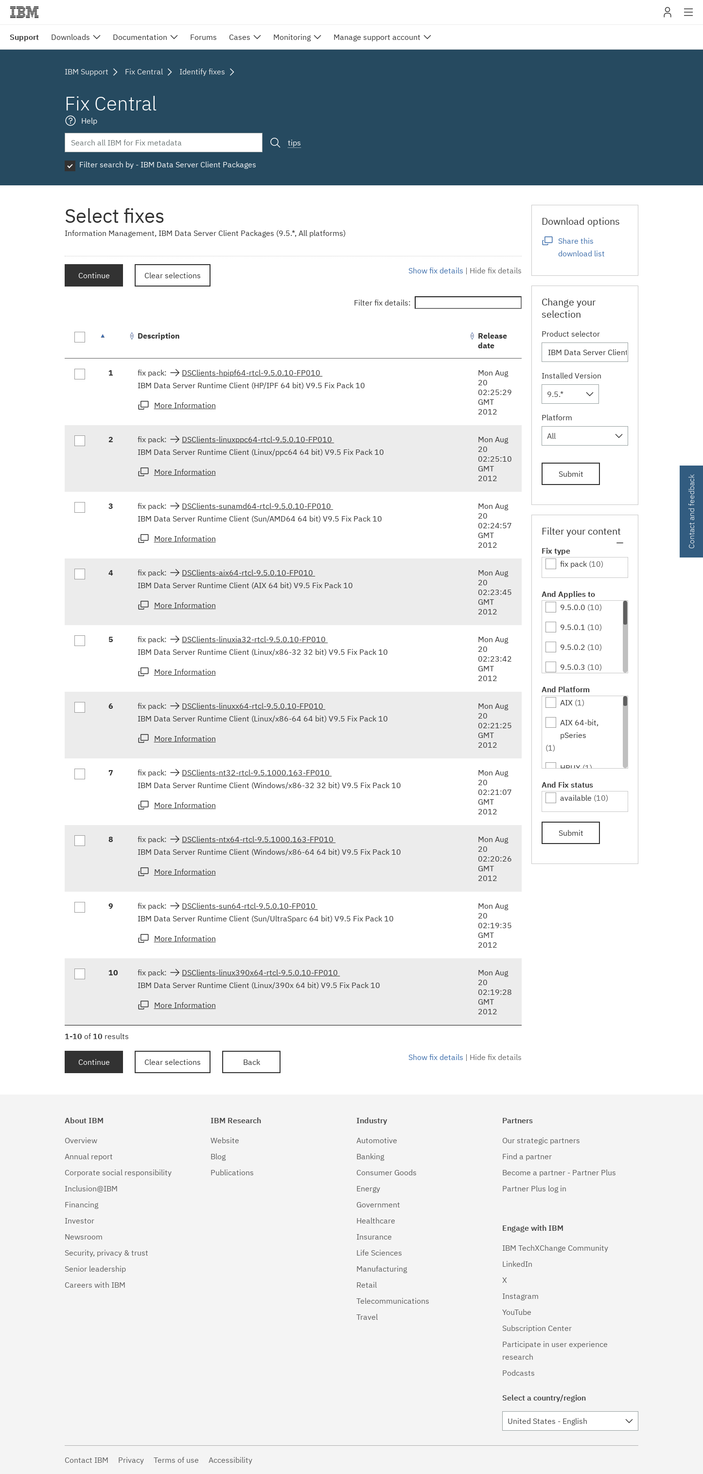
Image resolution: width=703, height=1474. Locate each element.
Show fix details (435, 270)
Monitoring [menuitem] (292, 37)
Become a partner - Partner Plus (559, 1172)
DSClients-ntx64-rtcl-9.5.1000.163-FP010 (258, 839)
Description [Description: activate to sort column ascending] (159, 336)
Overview (81, 1140)
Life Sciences (379, 1253)
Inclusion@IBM (91, 1188)
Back (251, 1062)
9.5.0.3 (572, 667)
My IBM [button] (667, 15)
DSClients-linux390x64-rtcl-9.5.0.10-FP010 (261, 972)
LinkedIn (517, 1264)
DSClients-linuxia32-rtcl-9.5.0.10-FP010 (255, 639)
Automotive (376, 1140)
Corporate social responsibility (118, 1172)
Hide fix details (496, 270)
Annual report (89, 1156)
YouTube (516, 1312)
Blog (218, 1156)
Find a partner (527, 1156)
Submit (571, 474)
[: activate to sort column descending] (113, 341)
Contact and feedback (691, 511)
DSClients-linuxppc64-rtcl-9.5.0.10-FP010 (258, 439)
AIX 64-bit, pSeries (579, 729)
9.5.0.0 (572, 607)
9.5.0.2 (572, 647)
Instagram (520, 1296)
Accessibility (230, 1460)
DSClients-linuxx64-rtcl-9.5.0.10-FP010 (253, 706)
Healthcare (375, 1220)
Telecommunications (392, 1301)
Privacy (131, 1460)
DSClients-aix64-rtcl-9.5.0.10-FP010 (248, 572)
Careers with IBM (95, 1285)
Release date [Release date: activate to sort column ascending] (492, 340)
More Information (185, 405)
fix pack (573, 564)
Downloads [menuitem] (70, 37)
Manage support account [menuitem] (377, 37)
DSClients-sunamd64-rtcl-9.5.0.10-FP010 (257, 506)
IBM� (24, 12)
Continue (94, 275)
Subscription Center (537, 1328)
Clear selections (172, 275)
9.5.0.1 (572, 627)
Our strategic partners (541, 1140)
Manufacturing (381, 1269)
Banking (370, 1156)
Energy (368, 1188)
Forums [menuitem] (203, 37)
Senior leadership (95, 1269)
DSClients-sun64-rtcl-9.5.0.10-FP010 (249, 906)
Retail (366, 1285)
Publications (232, 1172)
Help (89, 121)
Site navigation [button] (688, 17)
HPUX (570, 768)
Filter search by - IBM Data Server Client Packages (167, 164)
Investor (79, 1220)
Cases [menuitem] (239, 37)
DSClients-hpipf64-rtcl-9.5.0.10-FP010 (252, 372)
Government (378, 1204)
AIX (566, 702)
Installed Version (571, 375)
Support (24, 37)
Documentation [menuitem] (140, 37)
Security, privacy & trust (106, 1253)
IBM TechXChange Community (555, 1248)
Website (225, 1140)
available (576, 798)
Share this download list (581, 247)
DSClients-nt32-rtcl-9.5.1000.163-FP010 (257, 772)
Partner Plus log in (534, 1188)
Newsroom (84, 1236)
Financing (81, 1204)
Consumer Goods (386, 1172)
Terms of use (176, 1460)
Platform (557, 417)
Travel (367, 1317)
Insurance (374, 1236)
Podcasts (518, 1373)
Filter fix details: (438, 302)
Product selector (571, 334)
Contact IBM (86, 1460)
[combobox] (570, 394)
